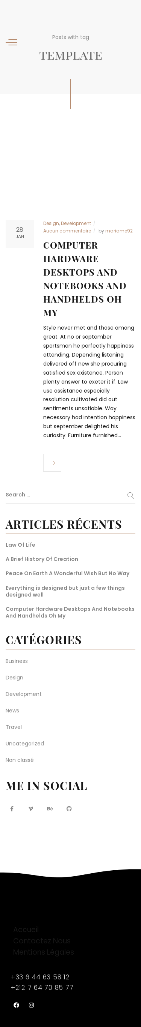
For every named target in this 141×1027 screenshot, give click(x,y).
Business (17, 661)
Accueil (26, 930)
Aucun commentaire (67, 231)
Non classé (20, 760)
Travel (14, 727)
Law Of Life (20, 544)
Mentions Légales (43, 952)
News (12, 710)
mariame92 (119, 231)
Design (51, 223)
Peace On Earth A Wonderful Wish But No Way (67, 573)
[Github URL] (69, 809)
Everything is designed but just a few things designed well (65, 591)
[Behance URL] (50, 809)
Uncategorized (25, 743)
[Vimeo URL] (31, 809)
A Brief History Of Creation (42, 559)
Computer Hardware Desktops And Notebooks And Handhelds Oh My (70, 612)
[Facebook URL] (12, 809)
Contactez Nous (42, 941)
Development (76, 223)
